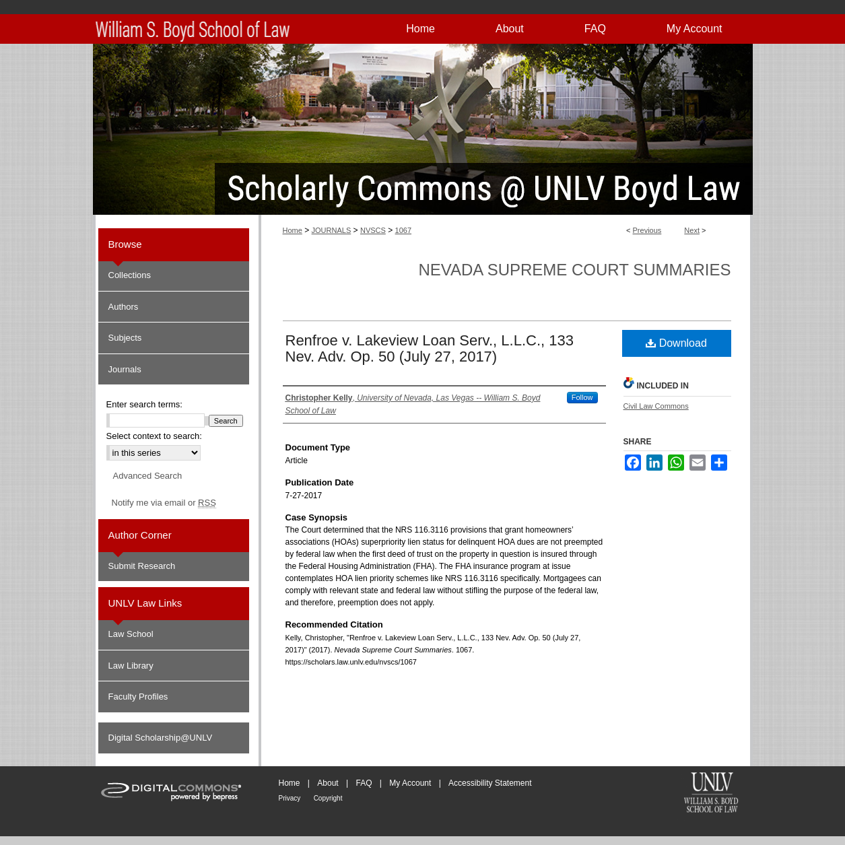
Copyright (328, 798)
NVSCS (373, 230)
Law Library (131, 666)
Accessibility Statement (489, 783)
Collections (129, 275)
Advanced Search (147, 476)
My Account (410, 783)
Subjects (125, 338)
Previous (647, 230)
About (327, 783)
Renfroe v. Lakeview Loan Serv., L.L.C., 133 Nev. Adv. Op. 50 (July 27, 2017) (429, 348)
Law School (131, 634)
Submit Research (142, 566)
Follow (582, 397)
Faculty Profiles (138, 696)
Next (692, 230)
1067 (403, 230)
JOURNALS (331, 230)
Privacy (290, 798)
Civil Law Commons (656, 406)
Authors (123, 307)
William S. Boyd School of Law (711, 794)
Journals (124, 369)
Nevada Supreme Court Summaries (574, 270)
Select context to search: (154, 436)
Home (292, 230)
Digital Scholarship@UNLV (160, 738)
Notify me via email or (164, 503)
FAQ (364, 783)
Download (676, 343)
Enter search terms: (144, 404)
